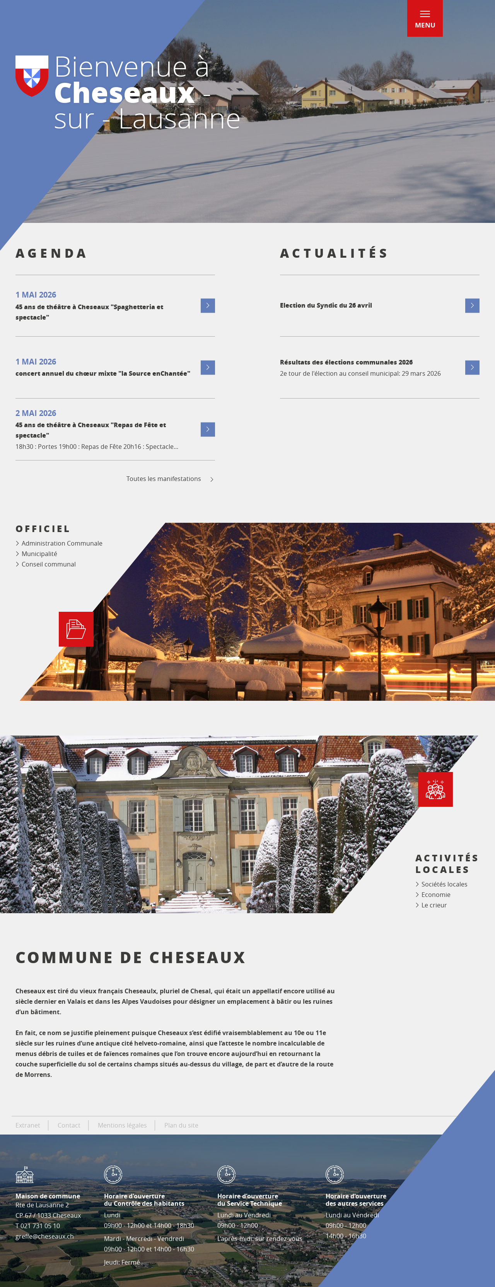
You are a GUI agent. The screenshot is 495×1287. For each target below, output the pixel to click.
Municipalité (39, 553)
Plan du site (181, 1125)
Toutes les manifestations (170, 479)
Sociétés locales (445, 884)
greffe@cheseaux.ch (44, 1236)
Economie (436, 894)
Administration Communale (62, 543)
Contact (69, 1125)
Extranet (27, 1125)
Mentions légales (122, 1125)
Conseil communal (49, 564)
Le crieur (434, 905)
